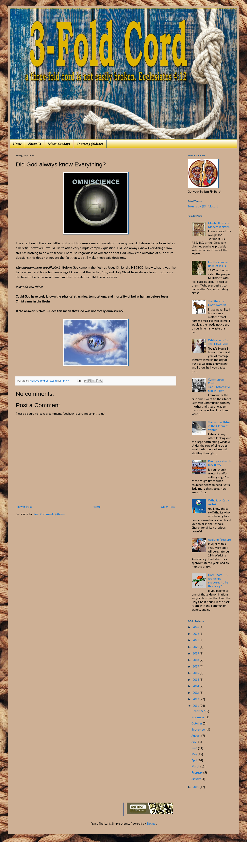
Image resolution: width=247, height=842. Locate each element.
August (196, 735)
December (198, 711)
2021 (196, 640)
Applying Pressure (219, 539)
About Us (34, 144)
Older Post (168, 507)
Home (17, 144)
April (194, 760)
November (198, 717)
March (195, 766)
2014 (196, 686)
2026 (196, 627)
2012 (196, 699)
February (197, 772)
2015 (196, 679)
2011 (196, 706)
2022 (196, 634)
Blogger (151, 823)
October (197, 723)
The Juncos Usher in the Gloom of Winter (219, 426)
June (194, 748)
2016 (196, 673)
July (194, 742)
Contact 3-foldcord (90, 144)
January (196, 779)
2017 (196, 666)
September (198, 729)
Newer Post (24, 507)
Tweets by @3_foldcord (203, 206)
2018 (196, 660)
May (194, 754)
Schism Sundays (59, 144)
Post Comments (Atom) (49, 514)
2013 (196, 693)
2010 (196, 787)
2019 (196, 653)
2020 (196, 647)
